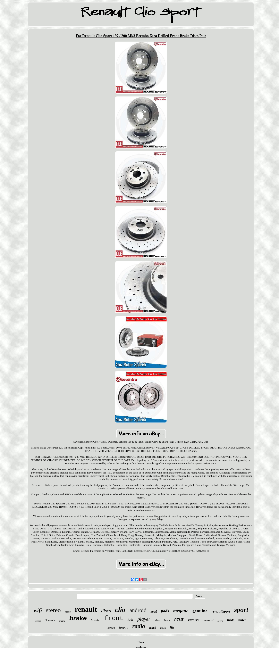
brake (78, 618)
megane (180, 610)
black (167, 620)
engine (62, 621)
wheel (157, 620)
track (152, 627)
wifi (38, 610)
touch (163, 627)
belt (130, 619)
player (143, 619)
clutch (242, 620)
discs (106, 610)
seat (154, 611)
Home (140, 641)
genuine (199, 610)
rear (179, 618)
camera (194, 620)
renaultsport (221, 611)
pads (165, 610)
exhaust (208, 620)
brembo (95, 620)
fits (172, 627)
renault (86, 609)
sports (220, 621)
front (113, 618)
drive (68, 611)
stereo (53, 610)
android (137, 610)
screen (111, 627)
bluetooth (50, 620)
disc (230, 619)
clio (120, 609)
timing (38, 621)
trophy (123, 627)
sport (241, 609)
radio (138, 626)
